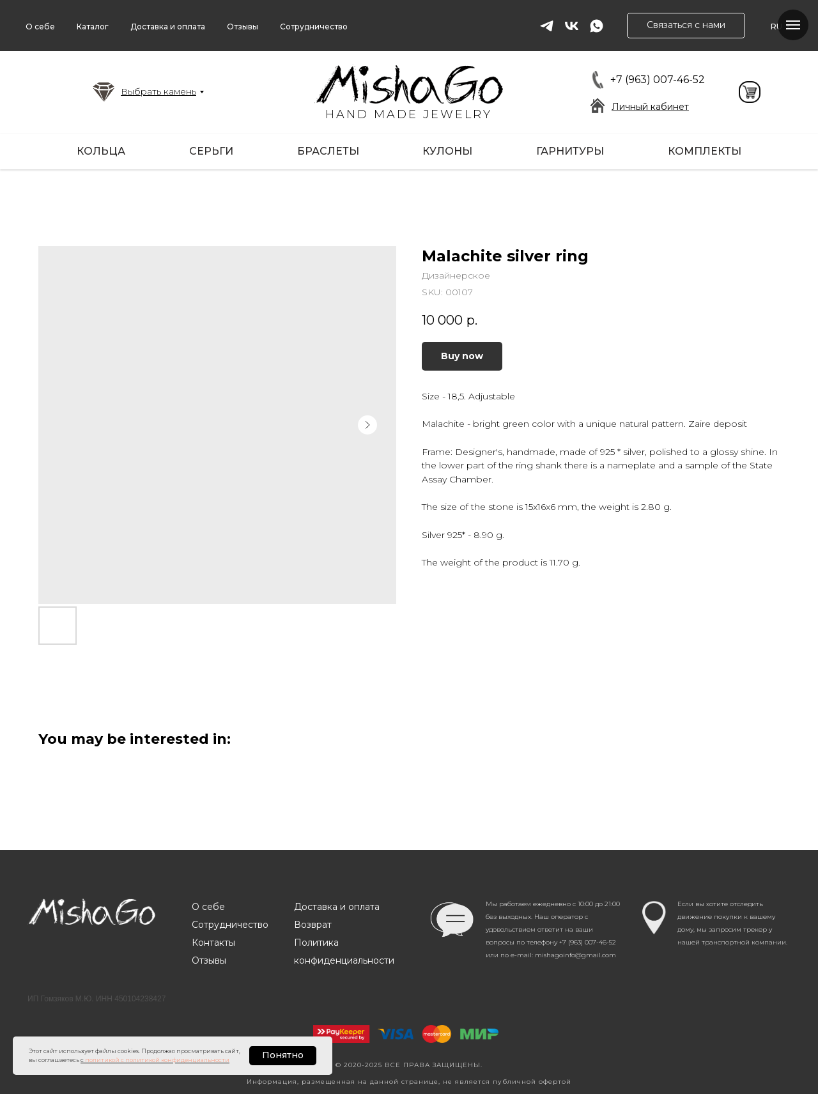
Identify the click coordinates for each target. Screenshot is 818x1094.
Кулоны (447, 151)
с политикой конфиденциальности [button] (175, 1059)
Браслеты (328, 151)
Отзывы (242, 26)
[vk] (572, 26)
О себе (40, 26)
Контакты (213, 942)
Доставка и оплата (167, 26)
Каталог (93, 26)
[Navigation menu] (793, 24)
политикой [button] (102, 1059)
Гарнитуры (570, 151)
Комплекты (704, 151)
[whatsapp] (597, 26)
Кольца (101, 151)
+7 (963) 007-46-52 (657, 79)
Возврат (313, 924)
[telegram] (547, 26)
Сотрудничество (314, 26)
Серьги (211, 151)
